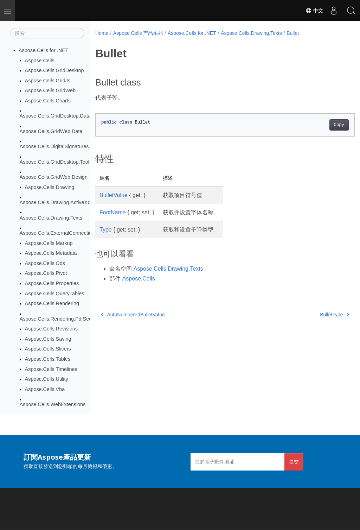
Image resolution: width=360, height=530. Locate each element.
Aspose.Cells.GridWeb (50, 90)
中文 (314, 10)
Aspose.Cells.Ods (45, 263)
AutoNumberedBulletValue (133, 314)
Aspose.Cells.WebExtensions (53, 404)
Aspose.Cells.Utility (46, 379)
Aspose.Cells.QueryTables (54, 293)
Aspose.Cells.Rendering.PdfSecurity (60, 319)
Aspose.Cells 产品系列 (138, 33)
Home (101, 33)
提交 (294, 461)
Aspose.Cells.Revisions (51, 329)
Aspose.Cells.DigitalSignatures (54, 146)
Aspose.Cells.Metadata (51, 253)
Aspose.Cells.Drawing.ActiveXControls (63, 202)
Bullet (293, 33)
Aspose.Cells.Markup (49, 243)
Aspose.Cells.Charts (48, 100)
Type (105, 230)
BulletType (316, 314)
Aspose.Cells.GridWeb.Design (54, 177)
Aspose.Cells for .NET (44, 50)
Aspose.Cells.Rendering (52, 303)
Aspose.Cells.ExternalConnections (58, 233)
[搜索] (47, 33)
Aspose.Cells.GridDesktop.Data (55, 116)
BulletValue (113, 195)
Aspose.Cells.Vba (45, 389)
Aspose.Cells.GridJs (48, 80)
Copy (321, 124)
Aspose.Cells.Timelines (51, 369)
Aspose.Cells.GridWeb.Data (51, 131)
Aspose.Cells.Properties (52, 283)
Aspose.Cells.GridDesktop (54, 70)
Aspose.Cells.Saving (48, 339)
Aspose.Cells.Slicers (48, 349)
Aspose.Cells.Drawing (50, 187)
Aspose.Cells (39, 60)
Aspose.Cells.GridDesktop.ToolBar (58, 162)
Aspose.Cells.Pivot (46, 273)
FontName (112, 212)
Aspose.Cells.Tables (48, 359)
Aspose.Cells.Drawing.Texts (51, 218)
